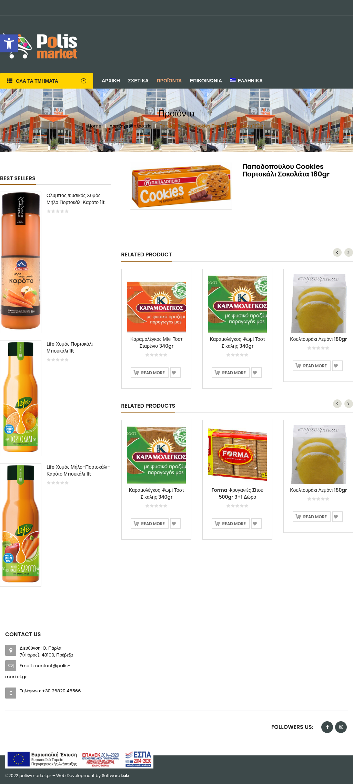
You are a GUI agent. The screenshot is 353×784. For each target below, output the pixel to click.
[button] (9, 43)
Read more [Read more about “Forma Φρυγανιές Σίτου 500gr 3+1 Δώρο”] (234, 524)
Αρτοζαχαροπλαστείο (130, 126)
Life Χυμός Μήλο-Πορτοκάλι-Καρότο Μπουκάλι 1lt (78, 470)
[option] (55, 392)
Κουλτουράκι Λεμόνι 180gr (318, 339)
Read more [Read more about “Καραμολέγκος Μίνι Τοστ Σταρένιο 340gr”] (153, 373)
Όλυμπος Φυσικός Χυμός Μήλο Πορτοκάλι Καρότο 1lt (76, 199)
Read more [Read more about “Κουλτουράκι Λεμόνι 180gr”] (315, 366)
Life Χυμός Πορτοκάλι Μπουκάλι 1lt (70, 347)
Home (94, 126)
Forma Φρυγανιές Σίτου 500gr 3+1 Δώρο (237, 493)
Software (115, 775)
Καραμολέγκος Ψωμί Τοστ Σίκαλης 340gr (237, 342)
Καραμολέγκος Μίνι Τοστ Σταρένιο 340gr (156, 342)
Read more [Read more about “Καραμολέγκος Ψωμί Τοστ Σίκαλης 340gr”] (234, 373)
